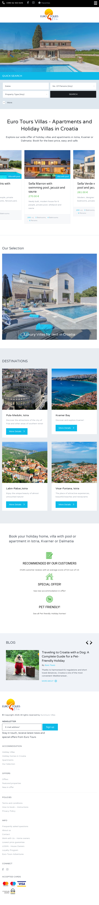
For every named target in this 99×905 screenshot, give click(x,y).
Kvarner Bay (63, 415)
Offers (5, 779)
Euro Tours (50, 665)
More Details (17, 431)
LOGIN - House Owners (13, 846)
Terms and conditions (12, 803)
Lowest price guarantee (13, 842)
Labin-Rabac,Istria (17, 488)
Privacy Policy (8, 811)
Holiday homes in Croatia (14, 756)
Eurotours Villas (48, 715)
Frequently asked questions (15, 826)
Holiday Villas (8, 752)
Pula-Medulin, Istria (17, 415)
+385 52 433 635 (14, 3)
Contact (6, 834)
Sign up (50, 727)
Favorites (44, 2)
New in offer (8, 787)
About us (6, 830)
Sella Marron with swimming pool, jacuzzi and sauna (47, 187)
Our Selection (8, 764)
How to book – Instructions (15, 807)
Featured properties (11, 783)
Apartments (7, 760)
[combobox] (73, 86)
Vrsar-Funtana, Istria (67, 488)
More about (49, 681)
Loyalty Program (10, 850)
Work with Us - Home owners (16, 838)
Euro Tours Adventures (13, 854)
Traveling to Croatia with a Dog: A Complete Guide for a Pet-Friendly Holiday (65, 657)
